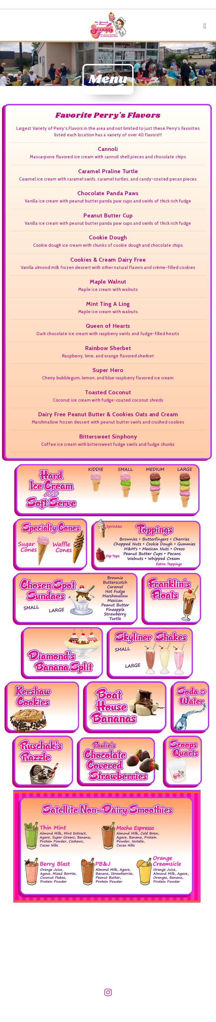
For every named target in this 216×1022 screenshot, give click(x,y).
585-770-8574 (192, 4)
